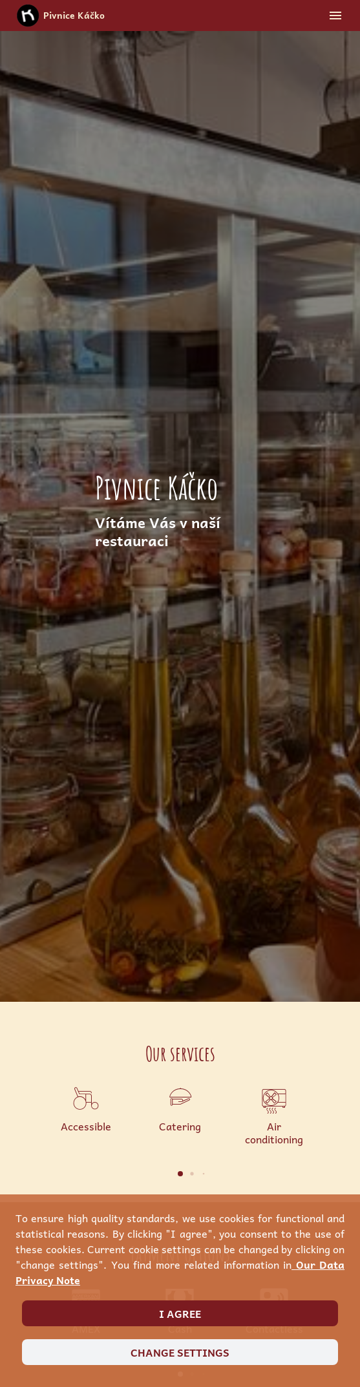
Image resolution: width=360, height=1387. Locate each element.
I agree (180, 1313)
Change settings (180, 1352)
